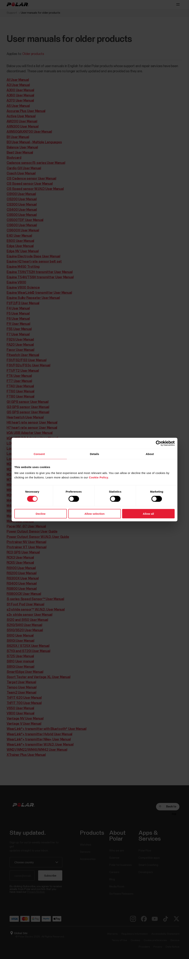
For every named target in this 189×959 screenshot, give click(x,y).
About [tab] (150, 454)
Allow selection (94, 513)
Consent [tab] (39, 454)
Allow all (148, 513)
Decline (41, 513)
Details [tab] (94, 454)
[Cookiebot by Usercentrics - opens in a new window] (158, 443)
